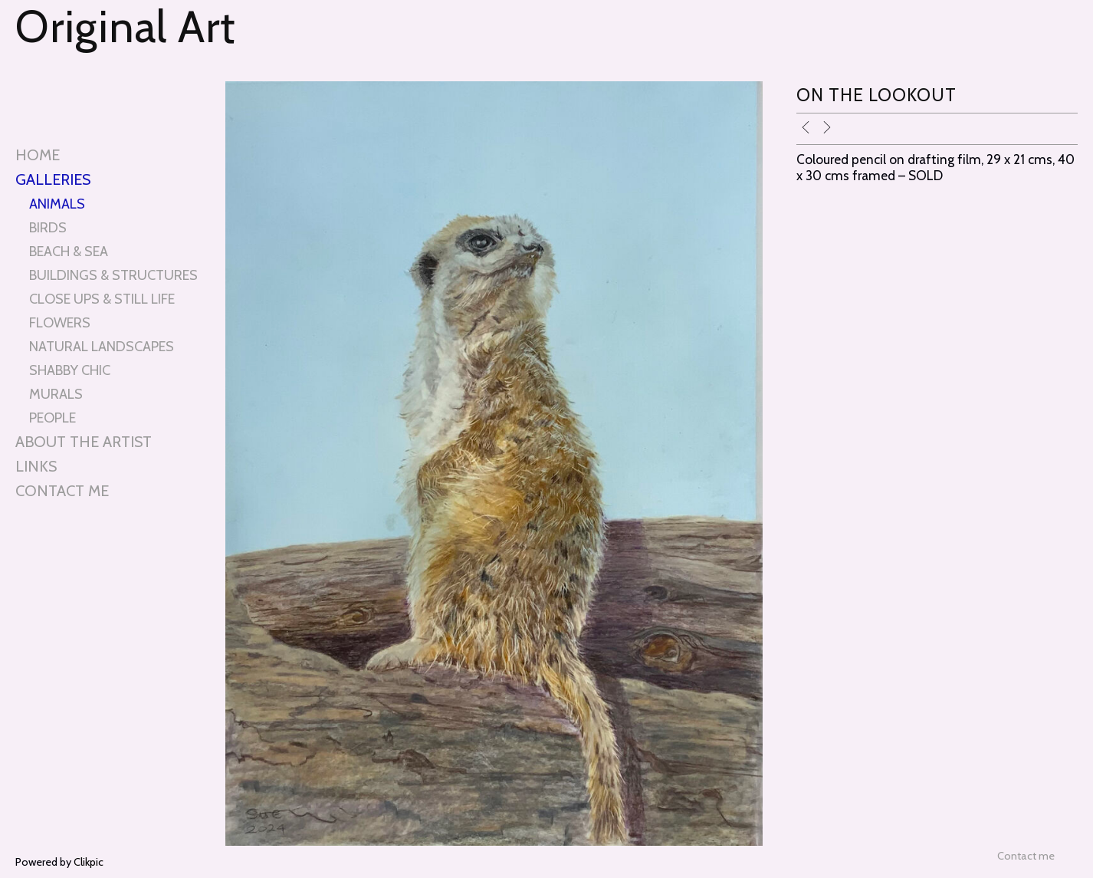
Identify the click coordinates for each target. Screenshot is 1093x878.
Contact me (62, 491)
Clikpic (88, 862)
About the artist (83, 441)
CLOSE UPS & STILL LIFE (102, 298)
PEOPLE (52, 417)
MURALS (56, 394)
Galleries (52, 179)
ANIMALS (57, 203)
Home (37, 155)
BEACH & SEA (68, 251)
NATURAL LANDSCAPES (101, 346)
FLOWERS (59, 322)
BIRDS (48, 227)
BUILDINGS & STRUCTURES (113, 275)
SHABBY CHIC (69, 370)
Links (36, 466)
